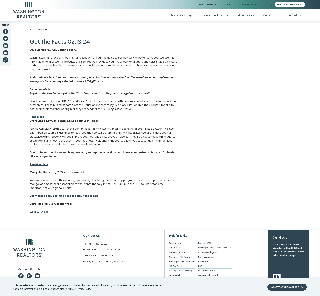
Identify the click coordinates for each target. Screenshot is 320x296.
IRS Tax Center (176, 266)
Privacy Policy (175, 275)
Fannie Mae (203, 261)
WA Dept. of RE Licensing (180, 270)
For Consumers (208, 4)
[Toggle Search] (270, 4)
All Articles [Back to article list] (38, 29)
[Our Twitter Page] (29, 276)
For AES (228, 4)
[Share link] (5, 60)
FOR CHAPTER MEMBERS (289, 4)
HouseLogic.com (177, 252)
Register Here (39, 164)
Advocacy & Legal (181, 15)
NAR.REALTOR (175, 247)
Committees (271, 15)
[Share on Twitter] (5, 38)
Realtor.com (175, 243)
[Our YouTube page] (37, 276)
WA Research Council (208, 275)
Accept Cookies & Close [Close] (287, 287)
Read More (37, 117)
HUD (200, 266)
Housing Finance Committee (182, 261)
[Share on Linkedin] (5, 45)
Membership (245, 15)
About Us (295, 15)
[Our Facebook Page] (21, 276)
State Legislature (206, 257)
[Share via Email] (5, 52)
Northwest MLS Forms (179, 257)
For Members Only (249, 4)
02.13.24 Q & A (39, 211)
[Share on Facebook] (5, 31)
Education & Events (215, 15)
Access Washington (207, 252)
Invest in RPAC (204, 243)
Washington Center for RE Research (215, 247)
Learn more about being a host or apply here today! (64, 196)
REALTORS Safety (206, 270)
